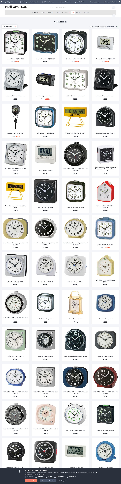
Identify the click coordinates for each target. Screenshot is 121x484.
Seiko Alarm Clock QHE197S (62, 324)
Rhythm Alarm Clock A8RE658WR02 (39, 424)
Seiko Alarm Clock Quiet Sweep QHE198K (85, 323)
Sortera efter (103, 25)
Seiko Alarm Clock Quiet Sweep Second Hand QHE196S (62, 356)
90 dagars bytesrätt (11, 2)
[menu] (60, 12)
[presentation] (2, 2)
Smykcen (78, 12)
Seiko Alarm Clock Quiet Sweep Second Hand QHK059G (85, 221)
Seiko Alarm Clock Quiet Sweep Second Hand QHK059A (62, 221)
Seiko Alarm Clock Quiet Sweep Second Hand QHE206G (39, 221)
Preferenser (40, 476)
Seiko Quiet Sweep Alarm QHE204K (108, 120)
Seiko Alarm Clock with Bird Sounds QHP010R (109, 188)
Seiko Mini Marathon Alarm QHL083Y (86, 120)
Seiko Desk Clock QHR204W (62, 256)
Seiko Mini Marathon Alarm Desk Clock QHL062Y (39, 188)
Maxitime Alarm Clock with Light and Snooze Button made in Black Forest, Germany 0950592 (109, 153)
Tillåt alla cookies (31, 480)
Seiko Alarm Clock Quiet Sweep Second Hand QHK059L (39, 356)
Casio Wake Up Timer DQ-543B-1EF (62, 86)
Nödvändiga (30, 476)
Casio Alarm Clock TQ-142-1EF (62, 290)
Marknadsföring (60, 476)
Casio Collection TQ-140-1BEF (40, 53)
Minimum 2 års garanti (65, 2)
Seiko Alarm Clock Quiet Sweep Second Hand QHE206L (85, 356)
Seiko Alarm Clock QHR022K (62, 189)
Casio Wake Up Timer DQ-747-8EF (109, 52)
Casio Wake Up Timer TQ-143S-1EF (85, 52)
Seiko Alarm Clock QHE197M (39, 324)
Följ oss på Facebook (97, 466)
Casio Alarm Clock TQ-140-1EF (108, 391)
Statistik (50, 476)
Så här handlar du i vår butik (79, 466)
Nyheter (86, 12)
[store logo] (16, 7)
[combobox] (67, 7)
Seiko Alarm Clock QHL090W (85, 425)
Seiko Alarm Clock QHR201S (39, 256)
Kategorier (65, 12)
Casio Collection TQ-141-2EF (108, 222)
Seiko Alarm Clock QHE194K (62, 425)
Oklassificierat (72, 476)
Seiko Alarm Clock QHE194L (108, 290)
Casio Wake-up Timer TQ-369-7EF (86, 390)
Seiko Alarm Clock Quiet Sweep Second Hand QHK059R (108, 356)
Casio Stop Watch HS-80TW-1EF (39, 121)
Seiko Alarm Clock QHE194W (85, 256)
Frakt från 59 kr (80, 2)
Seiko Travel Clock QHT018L (108, 425)
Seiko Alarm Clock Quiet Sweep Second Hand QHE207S (39, 289)
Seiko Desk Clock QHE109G (85, 290)
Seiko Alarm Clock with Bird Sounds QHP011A (109, 255)
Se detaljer (62, 480)
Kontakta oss (21, 466)
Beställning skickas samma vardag (29, 2)
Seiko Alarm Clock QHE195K (108, 324)
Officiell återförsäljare (49, 2)
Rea (73, 12)
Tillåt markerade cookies (48, 480)
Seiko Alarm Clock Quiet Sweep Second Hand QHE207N (39, 390)
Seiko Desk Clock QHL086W (62, 155)
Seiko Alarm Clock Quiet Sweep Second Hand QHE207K (85, 154)
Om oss (33, 466)
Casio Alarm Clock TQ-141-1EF (85, 189)
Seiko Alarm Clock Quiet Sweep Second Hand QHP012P (62, 390)
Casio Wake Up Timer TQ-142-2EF (63, 120)
